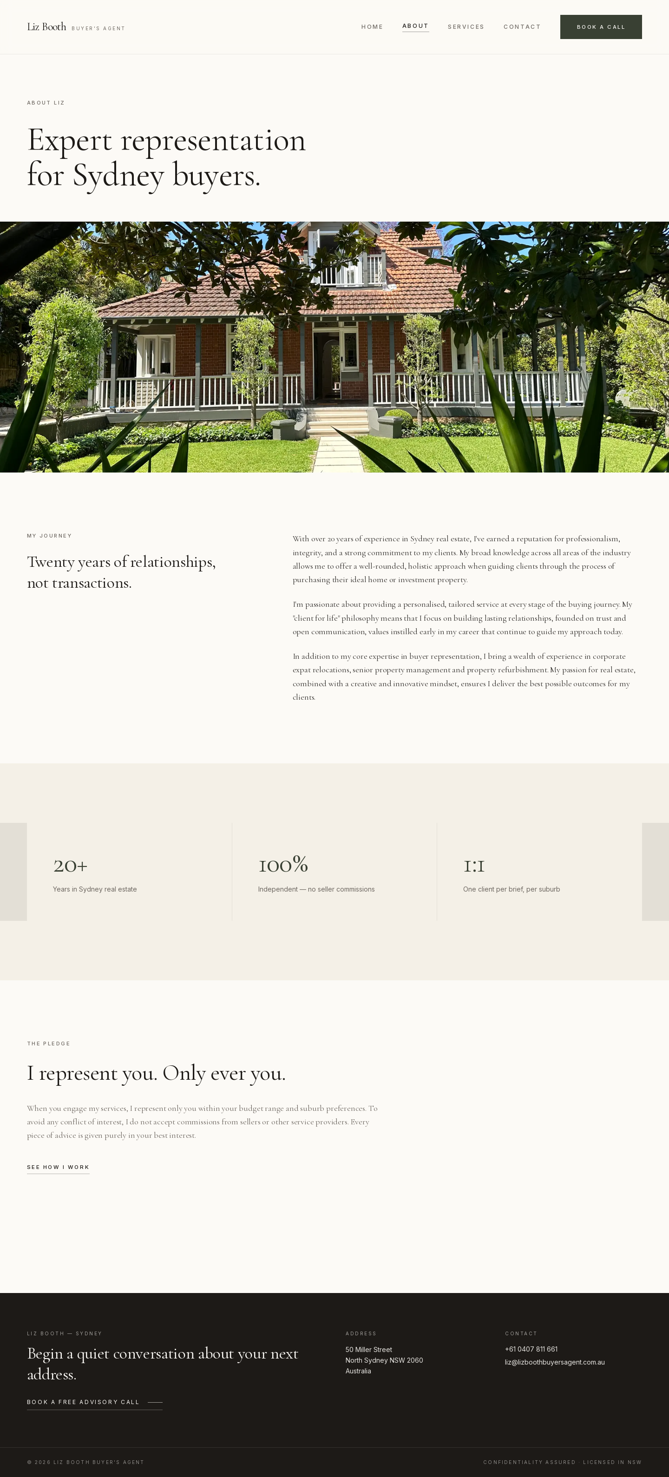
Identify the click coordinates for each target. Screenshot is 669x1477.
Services (466, 26)
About (415, 25)
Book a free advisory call (95, 1401)
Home (372, 26)
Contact (522, 26)
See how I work (58, 1167)
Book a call (601, 27)
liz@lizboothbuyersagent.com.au (555, 1362)
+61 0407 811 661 (531, 1349)
